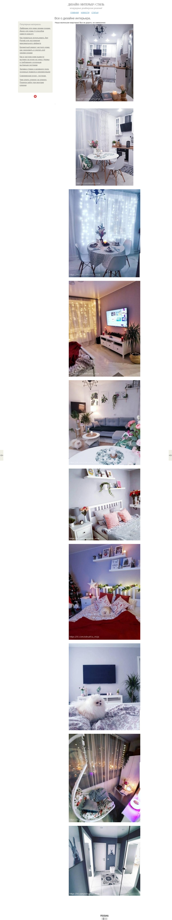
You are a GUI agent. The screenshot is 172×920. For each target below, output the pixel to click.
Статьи (94, 12)
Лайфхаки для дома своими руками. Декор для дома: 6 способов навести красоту (35, 31)
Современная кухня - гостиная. (33, 76)
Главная (74, 12)
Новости (85, 12)
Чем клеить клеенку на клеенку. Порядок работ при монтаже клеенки (33, 82)
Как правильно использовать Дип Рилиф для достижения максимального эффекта (34, 40)
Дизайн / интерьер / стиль (86, 4)
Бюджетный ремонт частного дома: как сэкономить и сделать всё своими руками (35, 50)
